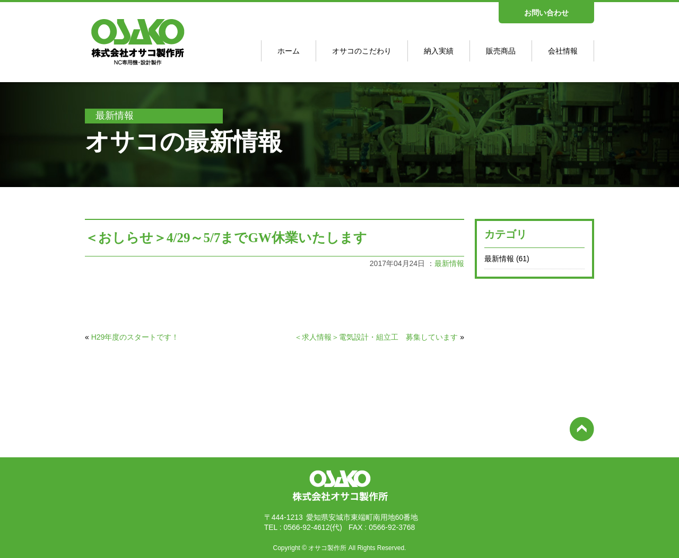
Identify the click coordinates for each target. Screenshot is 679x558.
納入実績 (439, 51)
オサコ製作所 (327, 548)
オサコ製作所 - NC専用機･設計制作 (133, 65)
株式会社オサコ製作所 (339, 502)
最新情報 (449, 263)
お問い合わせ (546, 12)
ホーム (288, 51)
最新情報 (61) (506, 258)
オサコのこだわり (361, 51)
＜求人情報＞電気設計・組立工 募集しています (376, 337)
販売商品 (501, 51)
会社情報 (563, 51)
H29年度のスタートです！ (135, 337)
